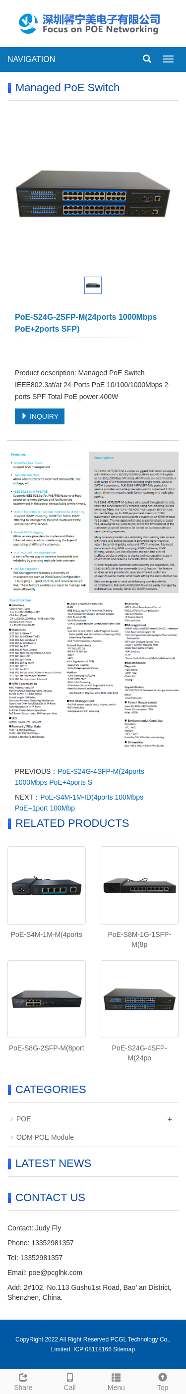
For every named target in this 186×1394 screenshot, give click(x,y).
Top (162, 1381)
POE (23, 1119)
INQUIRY (40, 416)
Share (23, 1381)
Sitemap (124, 1349)
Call (70, 1381)
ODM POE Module (45, 1137)
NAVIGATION (31, 59)
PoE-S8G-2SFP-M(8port (46, 1048)
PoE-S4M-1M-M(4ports (46, 934)
